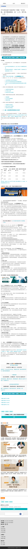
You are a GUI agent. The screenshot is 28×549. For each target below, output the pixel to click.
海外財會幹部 (3, 378)
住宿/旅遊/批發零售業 (14, 384)
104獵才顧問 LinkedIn (5, 402)
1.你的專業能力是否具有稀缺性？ (11, 80)
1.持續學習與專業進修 (9, 89)
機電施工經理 (16, 369)
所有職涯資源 (3, 6)
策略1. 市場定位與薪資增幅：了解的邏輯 (13, 76)
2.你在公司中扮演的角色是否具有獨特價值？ (13, 81)
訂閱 (14, 509)
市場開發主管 (6, 380)
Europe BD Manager (9, 369)
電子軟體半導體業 (14, 365)
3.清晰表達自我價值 (9, 107)
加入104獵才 (3, 544)
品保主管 (2, 369)
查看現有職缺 (3, 528)
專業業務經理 (15, 378)
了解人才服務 (3, 530)
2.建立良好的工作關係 (9, 106)
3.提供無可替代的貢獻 (9, 92)
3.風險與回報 (7, 100)
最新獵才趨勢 (3, 538)
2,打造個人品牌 (8, 90)
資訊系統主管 (6, 388)
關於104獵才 (3, 542)
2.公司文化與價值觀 (9, 98)
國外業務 (18, 388)
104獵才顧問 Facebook (5, 400)
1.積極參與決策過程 (9, 104)
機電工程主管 (9, 378)
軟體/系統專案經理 (6, 370)
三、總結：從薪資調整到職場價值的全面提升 (11, 110)
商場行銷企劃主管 (12, 388)
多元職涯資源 (3, 532)
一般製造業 (14, 374)
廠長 (2, 388)
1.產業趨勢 (7, 97)
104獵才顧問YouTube (5, 404)
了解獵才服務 (3, 536)
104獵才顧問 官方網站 (5, 398)
